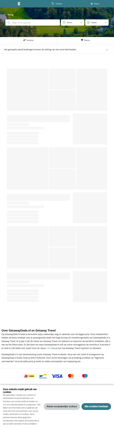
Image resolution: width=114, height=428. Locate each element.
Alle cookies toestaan (96, 406)
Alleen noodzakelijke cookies (62, 406)
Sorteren (28, 40)
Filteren (85, 40)
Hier (49, 348)
